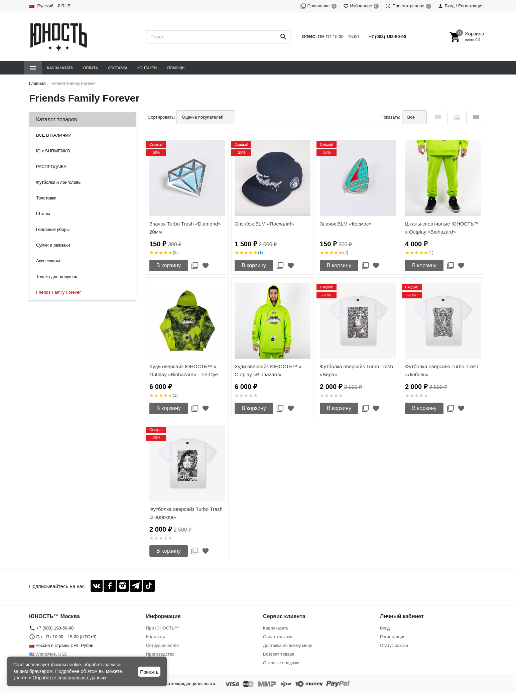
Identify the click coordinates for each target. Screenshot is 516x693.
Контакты (147, 68)
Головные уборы (53, 229)
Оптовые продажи (281, 662)
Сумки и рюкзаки (53, 245)
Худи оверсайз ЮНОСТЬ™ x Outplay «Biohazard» (268, 370)
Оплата (90, 68)
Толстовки (46, 197)
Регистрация (392, 636)
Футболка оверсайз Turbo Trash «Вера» (356, 370)
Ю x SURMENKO (53, 150)
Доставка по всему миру (287, 645)
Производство (160, 654)
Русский (41, 5)
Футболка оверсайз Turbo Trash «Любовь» (441, 370)
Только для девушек (56, 276)
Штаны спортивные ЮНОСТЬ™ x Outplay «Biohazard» (442, 228)
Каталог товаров (56, 119)
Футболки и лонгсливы (59, 182)
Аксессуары (48, 260)
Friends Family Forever (58, 292)
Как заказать (60, 68)
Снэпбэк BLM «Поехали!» (264, 224)
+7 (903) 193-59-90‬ (387, 36)
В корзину (168, 265)
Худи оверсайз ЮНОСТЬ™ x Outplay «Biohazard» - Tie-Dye (183, 370)
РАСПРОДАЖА (51, 166)
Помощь (175, 68)
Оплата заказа (277, 636)
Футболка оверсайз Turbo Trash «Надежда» (186, 513)
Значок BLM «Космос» (346, 224)
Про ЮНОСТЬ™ (162, 628)
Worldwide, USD (48, 654)
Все (411, 117)
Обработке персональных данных (70, 677)
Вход (385, 628)
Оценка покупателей (202, 117)
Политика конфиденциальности (183, 683)
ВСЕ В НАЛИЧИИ (54, 135)
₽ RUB (64, 5)
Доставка (117, 68)
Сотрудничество (162, 645)
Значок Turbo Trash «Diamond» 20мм (185, 228)
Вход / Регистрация (461, 5)
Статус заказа (394, 645)
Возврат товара (278, 654)
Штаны (43, 213)
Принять (149, 672)
